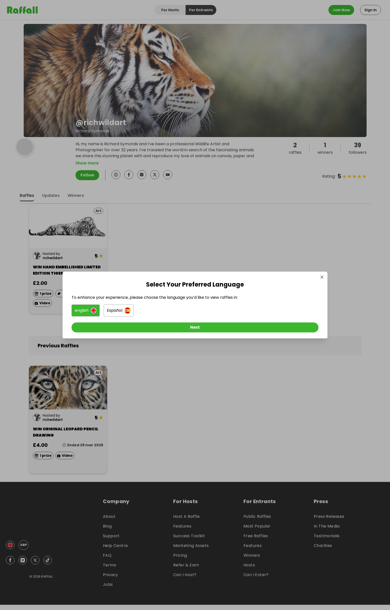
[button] (139, 312)
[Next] (195, 329)
